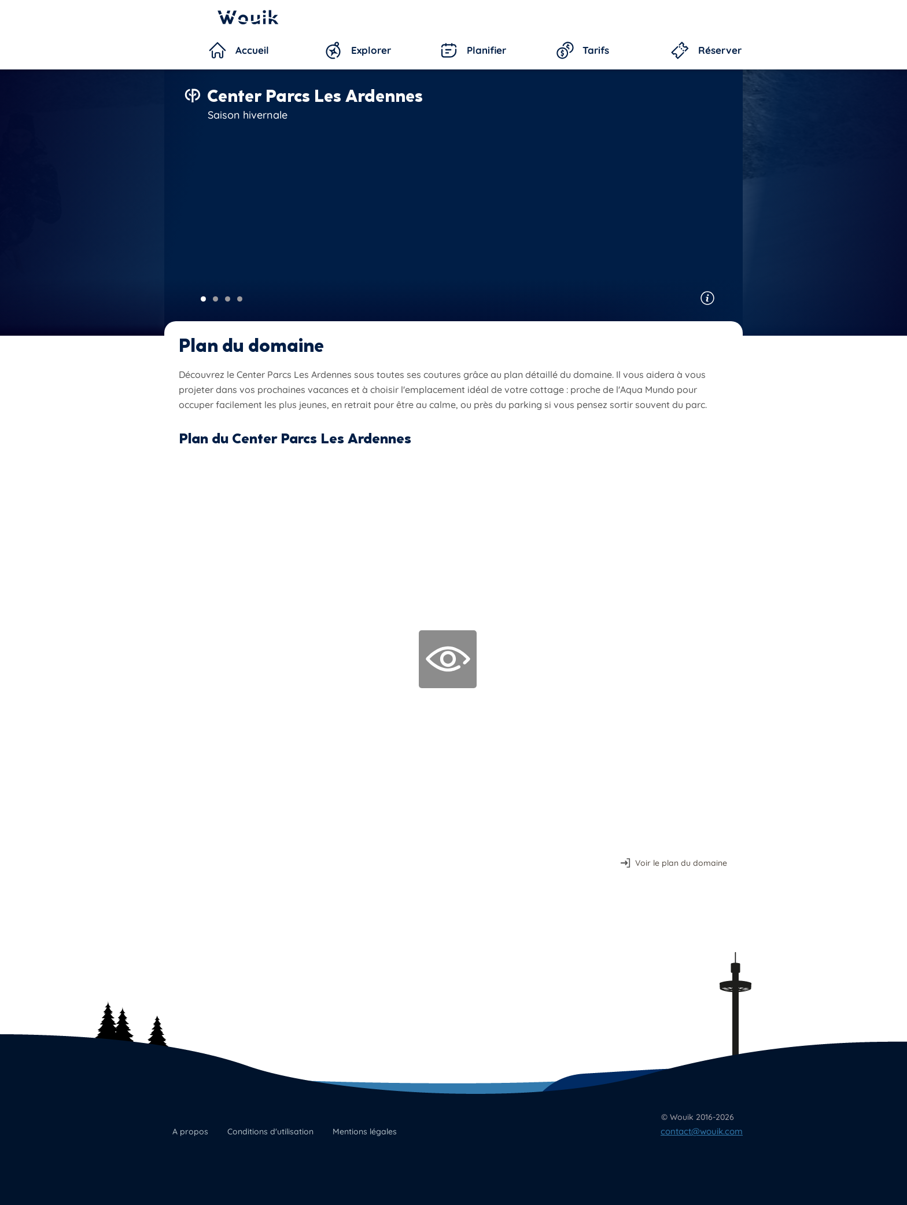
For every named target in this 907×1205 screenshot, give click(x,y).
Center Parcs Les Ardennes (315, 96)
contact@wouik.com (702, 1131)
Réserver (720, 50)
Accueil (252, 50)
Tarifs (595, 50)
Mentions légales (365, 1131)
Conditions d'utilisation (270, 1131)
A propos (190, 1131)
